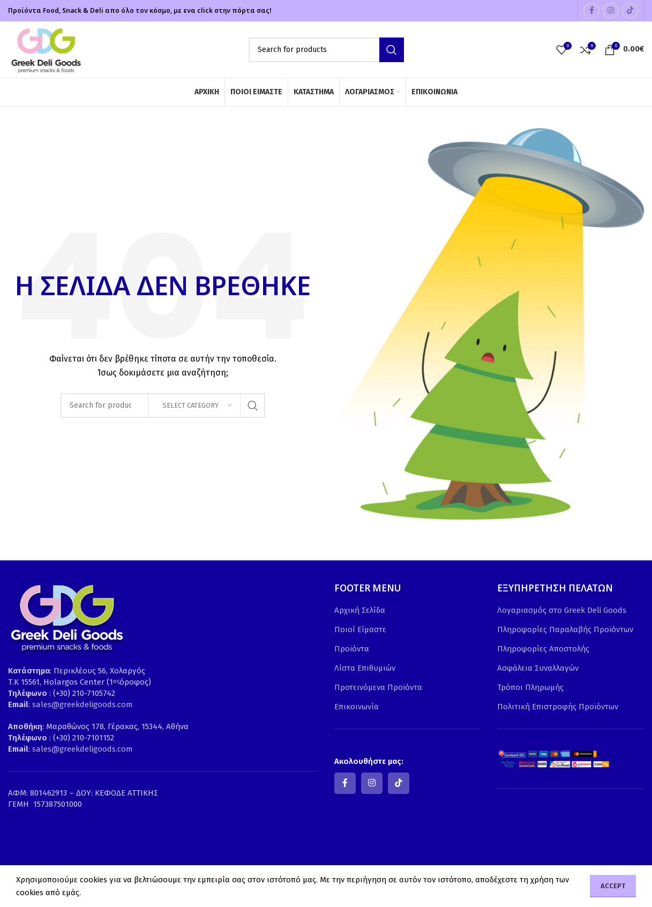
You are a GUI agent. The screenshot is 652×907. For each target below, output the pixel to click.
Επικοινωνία (356, 706)
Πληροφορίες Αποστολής (543, 649)
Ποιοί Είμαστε (360, 629)
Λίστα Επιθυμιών (364, 668)
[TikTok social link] (630, 11)
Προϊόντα (351, 649)
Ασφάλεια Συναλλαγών (538, 668)
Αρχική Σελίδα (359, 610)
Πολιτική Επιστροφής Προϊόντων (557, 706)
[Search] (326, 50)
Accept (613, 886)
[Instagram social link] (611, 11)
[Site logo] (45, 49)
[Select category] (194, 405)
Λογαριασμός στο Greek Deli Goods (561, 610)
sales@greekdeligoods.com (82, 704)
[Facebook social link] (591, 11)
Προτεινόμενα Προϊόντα (378, 687)
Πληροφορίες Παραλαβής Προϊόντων (565, 629)
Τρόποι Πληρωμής (530, 687)
